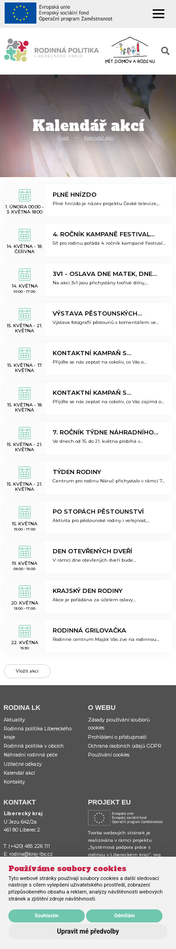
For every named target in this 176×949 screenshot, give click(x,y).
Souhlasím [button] (46, 916)
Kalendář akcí (99, 137)
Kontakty (14, 782)
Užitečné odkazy (23, 764)
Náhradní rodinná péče (30, 755)
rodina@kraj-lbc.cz (31, 854)
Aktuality (14, 720)
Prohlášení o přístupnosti (117, 737)
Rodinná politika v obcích (34, 746)
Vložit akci (27, 671)
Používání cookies (108, 755)
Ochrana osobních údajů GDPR (125, 746)
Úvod (62, 137)
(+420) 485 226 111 (29, 846)
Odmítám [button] (124, 916)
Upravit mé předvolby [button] (88, 931)
